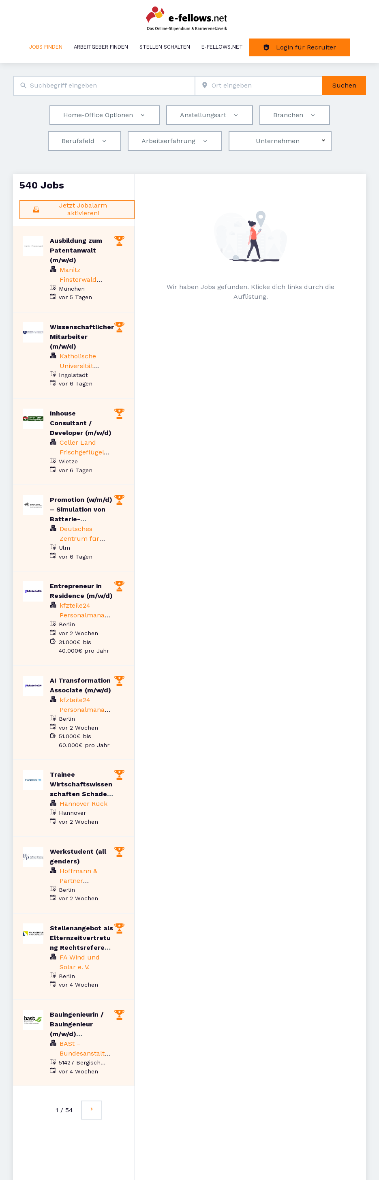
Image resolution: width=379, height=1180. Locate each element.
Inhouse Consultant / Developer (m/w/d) (80, 423)
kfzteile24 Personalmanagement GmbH (84, 615)
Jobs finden (45, 47)
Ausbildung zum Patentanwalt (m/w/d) (76, 250)
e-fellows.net (222, 47)
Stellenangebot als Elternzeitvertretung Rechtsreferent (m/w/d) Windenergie (81, 947)
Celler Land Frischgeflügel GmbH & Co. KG (84, 452)
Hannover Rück (83, 803)
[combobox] (104, 86)
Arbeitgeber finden (101, 47)
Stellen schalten (164, 47)
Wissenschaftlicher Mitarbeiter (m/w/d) (82, 336)
